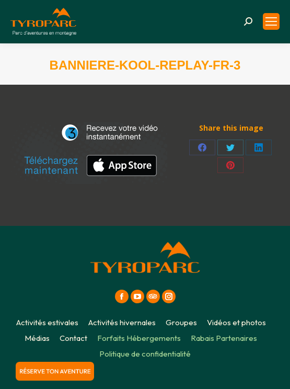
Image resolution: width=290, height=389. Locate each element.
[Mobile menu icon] (271, 21)
